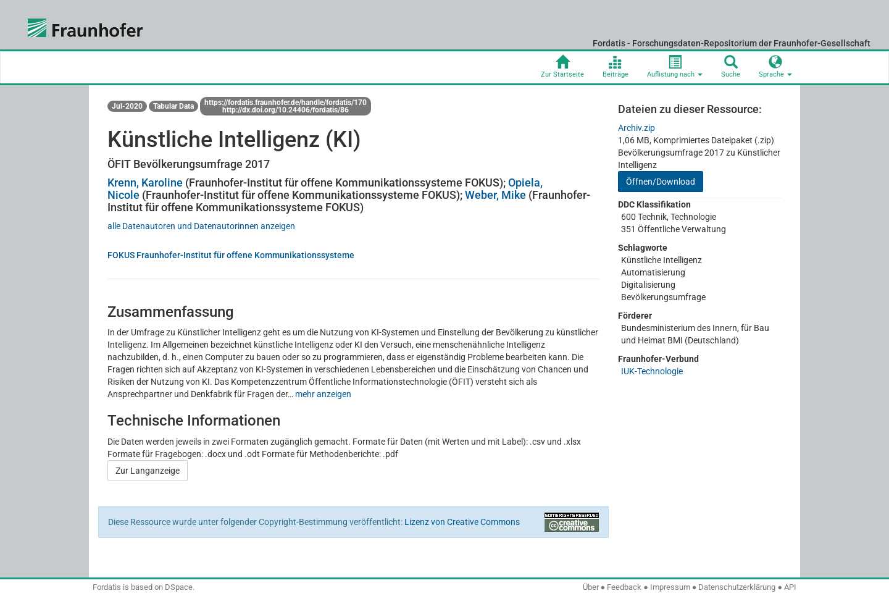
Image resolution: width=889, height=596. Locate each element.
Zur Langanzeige (147, 471)
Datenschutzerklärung (736, 587)
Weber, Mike (495, 194)
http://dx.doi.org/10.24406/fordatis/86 (285, 110)
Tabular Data (173, 106)
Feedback (624, 587)
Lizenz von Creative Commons (462, 522)
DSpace (179, 587)
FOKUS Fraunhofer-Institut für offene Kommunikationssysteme (230, 255)
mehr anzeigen (323, 394)
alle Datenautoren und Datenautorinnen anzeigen (201, 226)
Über (591, 587)
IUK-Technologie (652, 371)
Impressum (670, 587)
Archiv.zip (636, 128)
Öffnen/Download (660, 182)
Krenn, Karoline (145, 182)
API (790, 587)
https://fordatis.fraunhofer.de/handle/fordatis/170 (285, 102)
